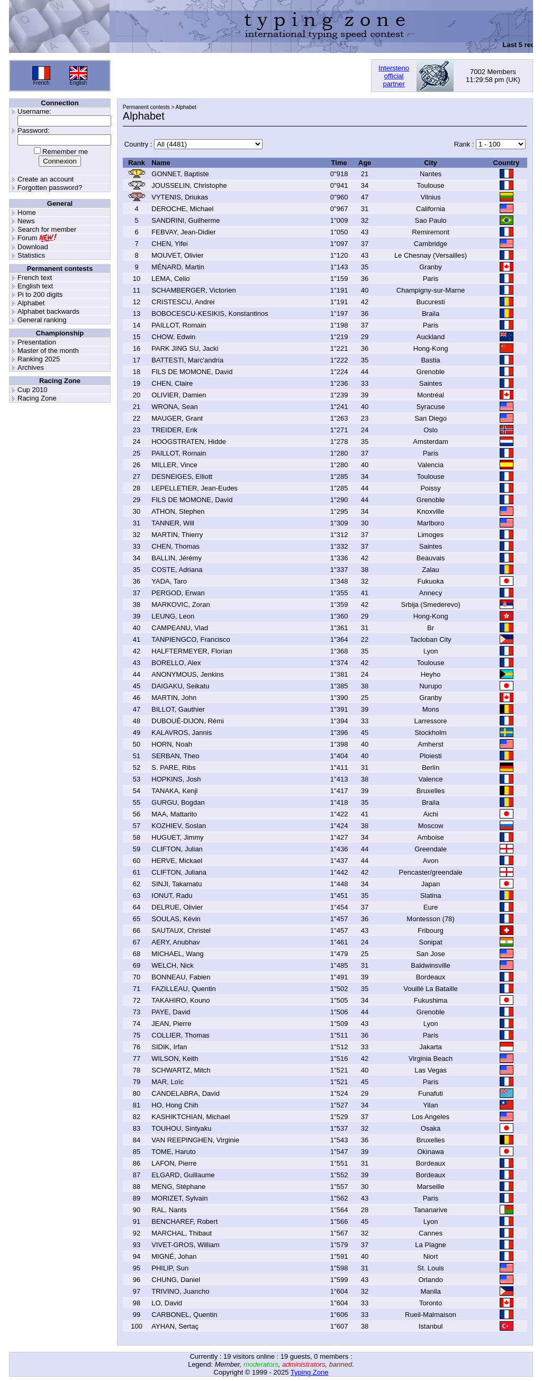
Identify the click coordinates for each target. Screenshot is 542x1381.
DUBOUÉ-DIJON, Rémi (187, 721)
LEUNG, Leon (172, 616)
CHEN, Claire (172, 383)
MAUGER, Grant (177, 418)
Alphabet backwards (48, 311)
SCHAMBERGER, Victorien (193, 290)
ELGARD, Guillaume (182, 1175)
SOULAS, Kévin (176, 919)
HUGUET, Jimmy (177, 837)
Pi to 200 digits (39, 294)
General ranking (42, 320)
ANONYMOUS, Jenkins (187, 674)
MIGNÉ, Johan (173, 1256)
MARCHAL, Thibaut (181, 1233)
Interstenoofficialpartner (393, 76)
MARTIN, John (173, 698)
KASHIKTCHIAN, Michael (190, 1117)
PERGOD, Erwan (177, 593)
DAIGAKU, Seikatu (180, 686)
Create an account (45, 179)
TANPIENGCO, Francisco (190, 639)
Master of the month (48, 351)
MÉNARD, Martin (177, 267)
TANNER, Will (172, 523)
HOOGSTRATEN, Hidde (188, 442)
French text (34, 277)
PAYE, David (170, 1012)
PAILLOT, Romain (178, 325)
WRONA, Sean (174, 407)
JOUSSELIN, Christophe (189, 185)
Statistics (31, 255)
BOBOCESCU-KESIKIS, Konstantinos (209, 313)
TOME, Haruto (173, 1152)
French (41, 83)
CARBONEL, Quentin (184, 1315)
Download (32, 247)
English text (35, 286)
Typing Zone (310, 1372)
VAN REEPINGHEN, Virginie (195, 1140)
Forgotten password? (49, 188)
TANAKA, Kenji (174, 791)
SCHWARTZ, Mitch (180, 1070)
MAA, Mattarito (174, 814)
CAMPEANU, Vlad (179, 628)
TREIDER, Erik (174, 430)
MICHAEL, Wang (177, 954)
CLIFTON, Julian (177, 849)
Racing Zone (37, 398)
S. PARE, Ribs (173, 767)
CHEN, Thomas (175, 546)
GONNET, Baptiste (180, 174)
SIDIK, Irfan (169, 1047)
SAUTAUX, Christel (181, 930)
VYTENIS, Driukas (179, 197)
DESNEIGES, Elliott (181, 476)
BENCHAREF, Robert (184, 1221)
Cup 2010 (32, 390)
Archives (30, 367)
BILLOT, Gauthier (177, 709)
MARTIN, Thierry (177, 535)
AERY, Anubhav (175, 942)
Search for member (46, 229)
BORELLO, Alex (176, 663)
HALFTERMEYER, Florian (191, 651)
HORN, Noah (171, 744)
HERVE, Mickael (176, 861)
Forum (27, 238)
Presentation (36, 342)
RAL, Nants (168, 1210)
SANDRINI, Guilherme (185, 220)
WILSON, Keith (174, 1058)
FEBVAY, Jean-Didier (183, 232)
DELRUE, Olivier (177, 907)
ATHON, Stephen (177, 511)
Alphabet (30, 303)
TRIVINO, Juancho (180, 1291)
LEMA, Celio (170, 279)
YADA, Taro (169, 581)
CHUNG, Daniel (175, 1280)
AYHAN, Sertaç (174, 1326)
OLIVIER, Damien (178, 395)
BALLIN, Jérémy (176, 558)
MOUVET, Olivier (177, 255)
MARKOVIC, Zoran (180, 604)
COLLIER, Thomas (180, 1035)
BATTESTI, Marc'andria (187, 360)
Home (26, 212)
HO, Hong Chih (174, 1105)
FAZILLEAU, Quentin (183, 989)
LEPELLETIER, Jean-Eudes (194, 488)
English (78, 83)
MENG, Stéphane (178, 1187)
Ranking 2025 (38, 359)
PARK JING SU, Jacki (184, 348)
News (26, 221)
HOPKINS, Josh (176, 779)
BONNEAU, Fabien (180, 977)
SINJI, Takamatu (176, 884)
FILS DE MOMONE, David (191, 372)
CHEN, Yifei (169, 244)
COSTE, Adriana (176, 570)
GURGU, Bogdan (177, 802)
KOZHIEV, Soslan (178, 826)
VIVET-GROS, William (185, 1245)
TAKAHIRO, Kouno (180, 1000)
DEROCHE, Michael (182, 209)
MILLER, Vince (174, 465)
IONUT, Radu (171, 896)
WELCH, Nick (172, 965)
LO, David (166, 1303)
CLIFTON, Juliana (178, 872)
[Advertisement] (241, 76)
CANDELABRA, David (185, 1093)
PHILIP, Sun (169, 1268)
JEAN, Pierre (171, 1024)
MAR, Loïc (167, 1082)
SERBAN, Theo (175, 756)
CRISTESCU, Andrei (182, 302)
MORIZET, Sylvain (179, 1198)
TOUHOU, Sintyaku (181, 1128)
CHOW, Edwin (173, 337)
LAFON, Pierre (173, 1163)
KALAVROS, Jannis (181, 733)
